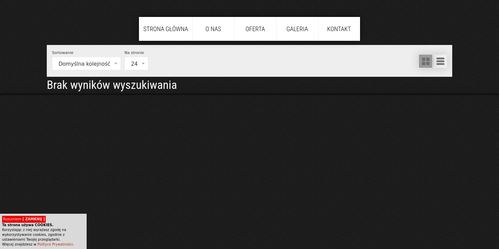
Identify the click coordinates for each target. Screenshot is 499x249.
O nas (213, 29)
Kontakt (339, 29)
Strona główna (165, 29)
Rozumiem (24, 219)
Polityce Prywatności (55, 244)
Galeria (297, 29)
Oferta (255, 29)
